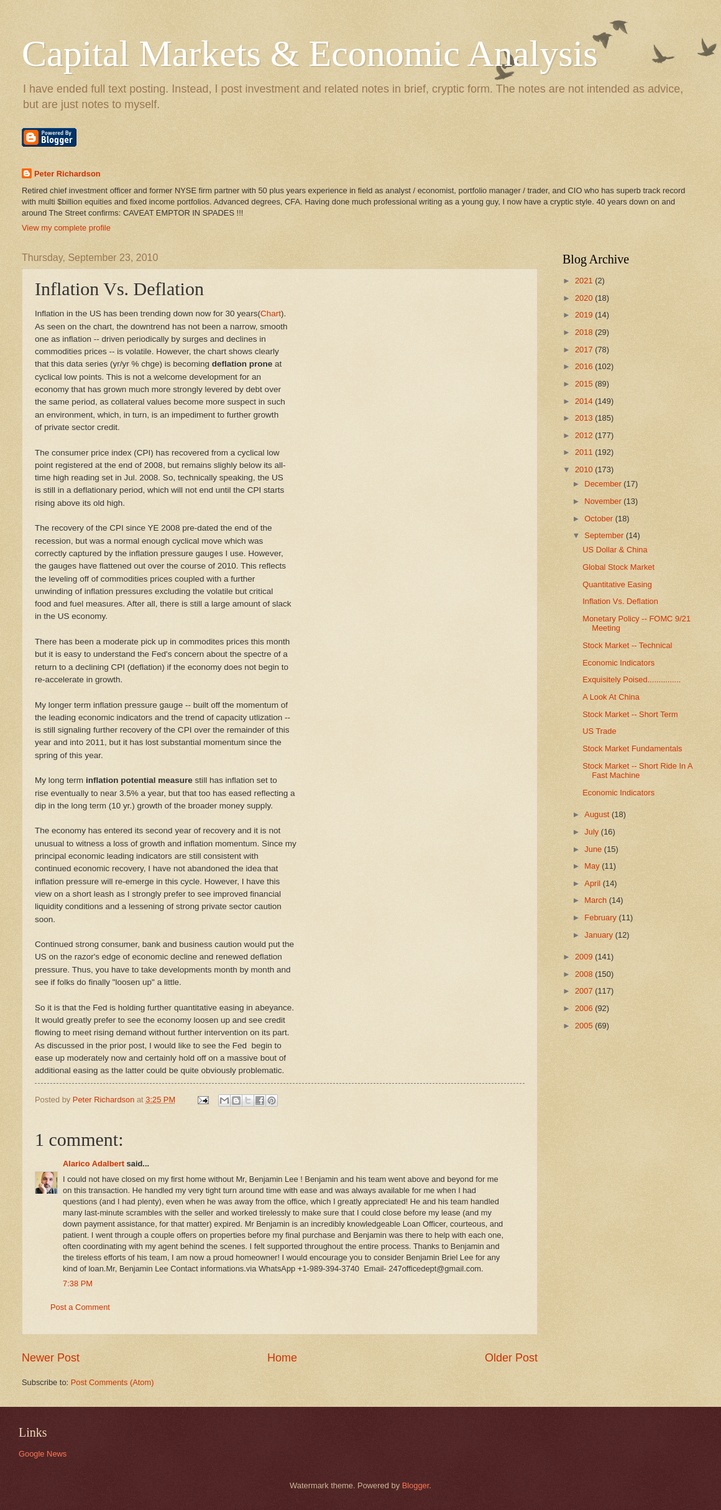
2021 (585, 280)
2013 (585, 418)
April (593, 883)
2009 (585, 956)
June (594, 849)
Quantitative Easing (617, 584)
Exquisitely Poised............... (631, 679)
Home (282, 1358)
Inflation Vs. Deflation (620, 601)
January (599, 935)
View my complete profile (66, 227)
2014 (585, 401)
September (605, 535)
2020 (585, 298)
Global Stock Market (618, 567)
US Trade (599, 731)
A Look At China (611, 697)
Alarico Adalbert (93, 1163)
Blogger (415, 1485)
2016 (585, 366)
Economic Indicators (618, 662)
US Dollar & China (614, 549)
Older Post (511, 1358)
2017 (585, 349)
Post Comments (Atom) (112, 1382)
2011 (585, 452)
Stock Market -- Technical (627, 645)
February (601, 917)
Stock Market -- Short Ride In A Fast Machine (637, 770)
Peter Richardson (67, 173)
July (592, 831)
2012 (585, 435)
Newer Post (51, 1358)
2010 (585, 469)
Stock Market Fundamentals (632, 748)
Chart (270, 313)
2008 (585, 974)
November (603, 501)
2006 (585, 1008)
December (603, 483)
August (598, 814)
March (596, 900)
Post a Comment (80, 1307)
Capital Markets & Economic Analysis (310, 53)
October (599, 518)
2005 (585, 1025)
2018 (585, 332)
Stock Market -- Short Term (630, 714)
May (593, 866)
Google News (43, 1453)
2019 (585, 314)
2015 (585, 383)
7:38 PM (78, 1283)
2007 (585, 990)
